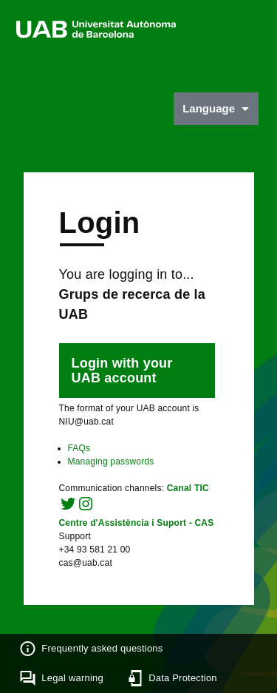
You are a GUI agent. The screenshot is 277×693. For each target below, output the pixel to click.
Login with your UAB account (122, 370)
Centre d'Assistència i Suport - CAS (136, 523)
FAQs (79, 448)
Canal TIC (188, 488)
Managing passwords (111, 461)
